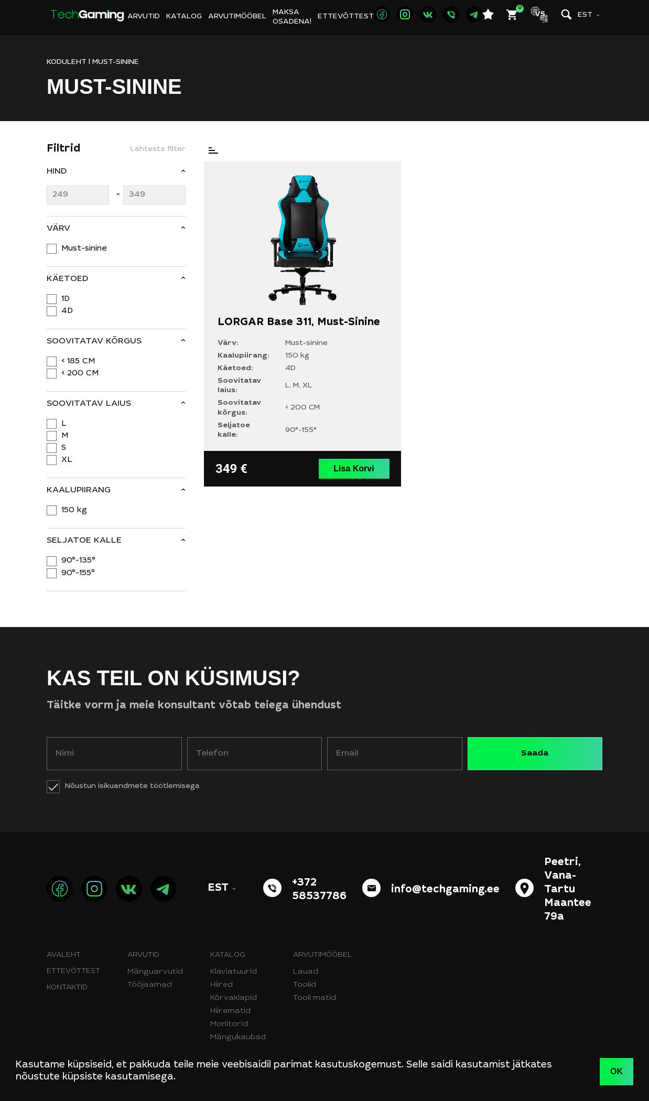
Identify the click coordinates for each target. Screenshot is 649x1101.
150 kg (74, 510)
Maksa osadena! (292, 17)
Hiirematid (230, 1011)
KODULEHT (66, 62)
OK (616, 1071)
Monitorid (229, 1024)
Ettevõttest (346, 16)
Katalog (184, 16)
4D (67, 311)
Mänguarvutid (155, 972)
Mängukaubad (238, 1037)
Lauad (305, 972)
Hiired (221, 985)
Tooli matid (314, 998)
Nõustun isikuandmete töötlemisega (132, 786)
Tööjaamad (149, 985)
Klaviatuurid (233, 972)
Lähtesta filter (158, 149)
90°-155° (78, 573)
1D (65, 299)
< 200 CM (80, 373)
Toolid (304, 985)
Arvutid (143, 16)
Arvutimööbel (237, 16)
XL (66, 460)
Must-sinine (84, 249)
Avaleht (64, 955)
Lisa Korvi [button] (353, 468)
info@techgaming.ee (445, 890)
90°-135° (78, 561)
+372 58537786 (319, 890)
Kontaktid (67, 987)
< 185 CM (78, 361)
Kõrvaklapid (233, 998)
